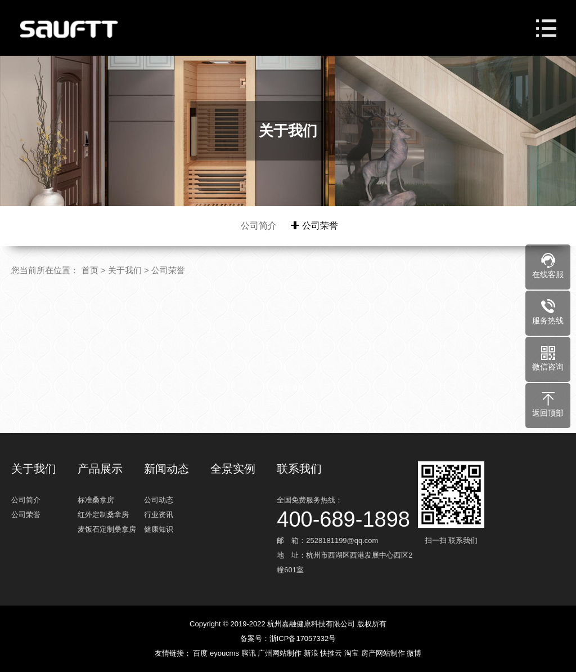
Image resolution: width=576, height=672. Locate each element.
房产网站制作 (384, 653)
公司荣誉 (320, 225)
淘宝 (352, 653)
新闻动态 (166, 468)
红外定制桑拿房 (103, 514)
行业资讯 (158, 514)
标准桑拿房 (96, 500)
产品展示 (100, 468)
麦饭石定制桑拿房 (107, 529)
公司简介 (259, 225)
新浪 (312, 653)
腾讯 (249, 653)
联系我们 (299, 468)
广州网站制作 (281, 653)
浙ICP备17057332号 (302, 638)
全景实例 (232, 468)
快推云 (332, 653)
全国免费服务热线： (346, 511)
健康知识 (158, 529)
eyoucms (225, 653)
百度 (201, 653)
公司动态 (158, 500)
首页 (90, 270)
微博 (414, 653)
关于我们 (125, 270)
